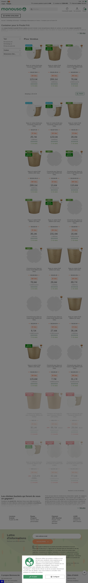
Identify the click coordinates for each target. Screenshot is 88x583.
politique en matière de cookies (33, 572)
